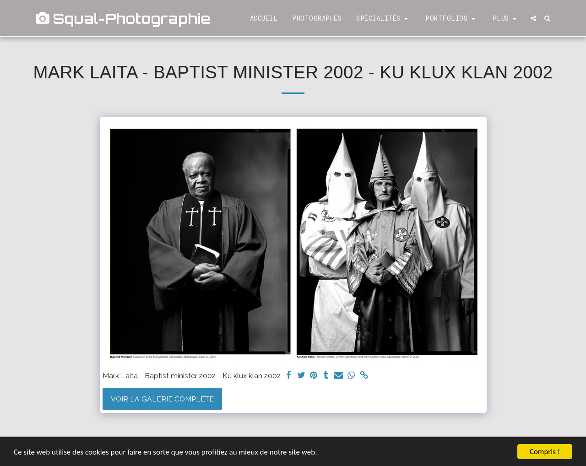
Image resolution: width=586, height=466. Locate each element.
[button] (383, 18)
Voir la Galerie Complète (162, 399)
